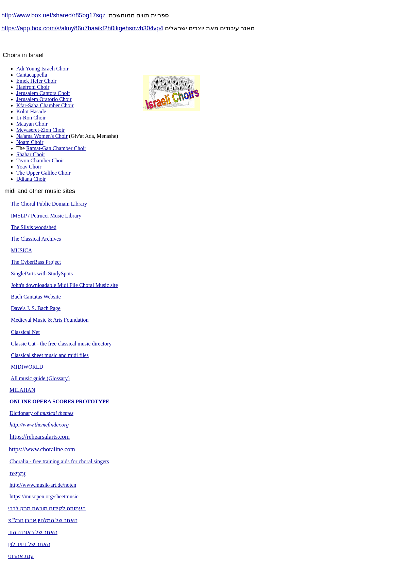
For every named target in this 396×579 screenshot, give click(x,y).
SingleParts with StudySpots (42, 273)
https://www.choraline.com (42, 449)
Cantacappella (31, 75)
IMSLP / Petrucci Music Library (46, 216)
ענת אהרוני (21, 556)
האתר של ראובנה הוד (32, 532)
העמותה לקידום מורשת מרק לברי (47, 508)
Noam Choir (30, 142)
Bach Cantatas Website (36, 297)
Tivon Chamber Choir (40, 160)
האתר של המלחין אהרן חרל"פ (43, 520)
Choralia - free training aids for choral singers (59, 461)
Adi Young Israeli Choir (42, 68)
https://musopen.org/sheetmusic (44, 496)
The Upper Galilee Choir (43, 173)
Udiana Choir (31, 179)
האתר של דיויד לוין (29, 544)
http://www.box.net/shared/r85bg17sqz (53, 15)
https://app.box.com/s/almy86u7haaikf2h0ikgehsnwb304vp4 (82, 28)
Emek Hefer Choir (36, 81)
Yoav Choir (28, 167)
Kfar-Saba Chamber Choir (45, 105)
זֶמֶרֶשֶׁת (18, 473)
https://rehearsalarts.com (40, 436)
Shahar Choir (30, 154)
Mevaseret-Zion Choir (40, 130)
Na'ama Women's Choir (42, 136)
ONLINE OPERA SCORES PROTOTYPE (59, 401)
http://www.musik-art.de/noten (43, 485)
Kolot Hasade (31, 111)
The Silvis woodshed (33, 227)
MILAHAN (22, 390)
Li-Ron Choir (31, 117)
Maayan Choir (32, 124)
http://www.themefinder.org (39, 425)
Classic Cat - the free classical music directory (61, 344)
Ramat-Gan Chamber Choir (56, 148)
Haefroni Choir (32, 87)
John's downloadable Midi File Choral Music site (64, 285)
